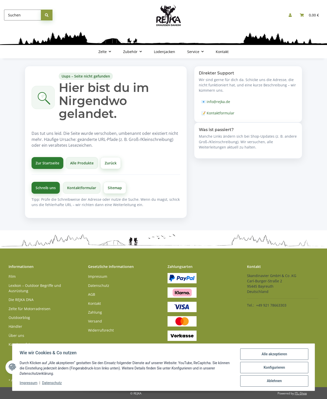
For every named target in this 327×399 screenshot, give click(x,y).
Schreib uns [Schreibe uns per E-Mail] (46, 187)
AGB (91, 294)
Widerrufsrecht (101, 330)
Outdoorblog (19, 317)
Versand (95, 321)
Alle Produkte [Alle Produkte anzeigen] (82, 163)
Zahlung (95, 312)
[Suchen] (22, 15)
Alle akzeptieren (273, 355)
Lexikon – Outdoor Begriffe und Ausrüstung (35, 288)
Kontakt (222, 51)
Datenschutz (53, 383)
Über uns (16, 335)
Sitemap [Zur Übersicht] (115, 187)
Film (12, 276)
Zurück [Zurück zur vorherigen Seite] (111, 163)
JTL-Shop (301, 393)
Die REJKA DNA (21, 299)
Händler (15, 326)
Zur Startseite (47, 163)
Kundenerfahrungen (26, 344)
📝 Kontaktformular (217, 113)
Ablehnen (273, 381)
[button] (290, 15)
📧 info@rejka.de (215, 101)
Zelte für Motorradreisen (29, 308)
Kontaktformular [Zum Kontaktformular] (81, 187)
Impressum (29, 383)
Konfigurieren (273, 368)
